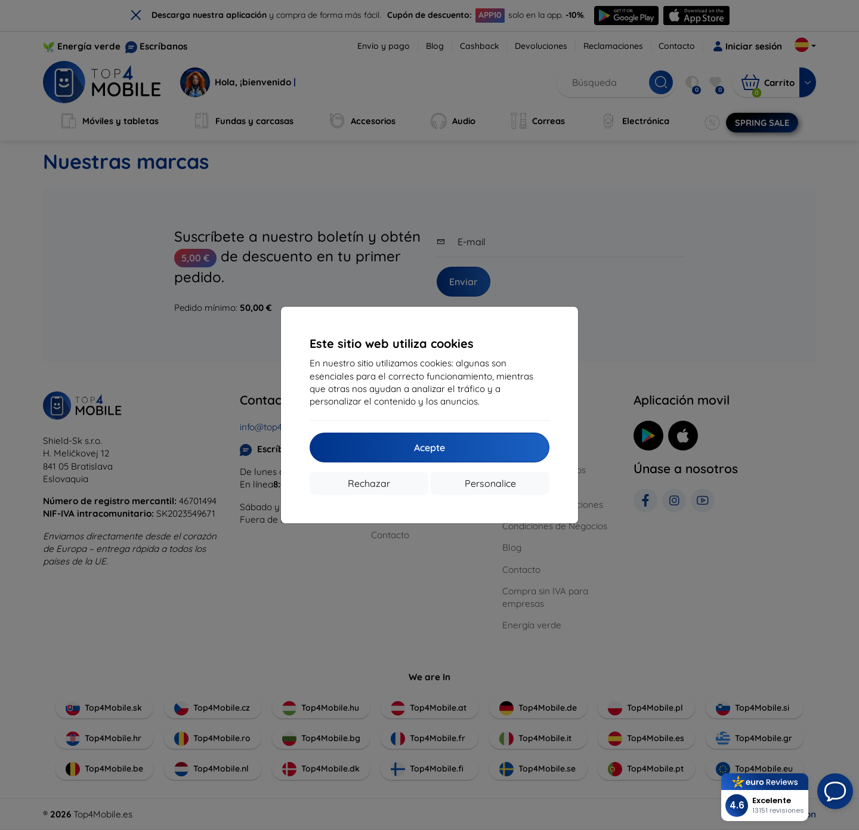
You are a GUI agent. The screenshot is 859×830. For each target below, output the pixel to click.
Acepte (429, 447)
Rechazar (369, 483)
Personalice (490, 483)
